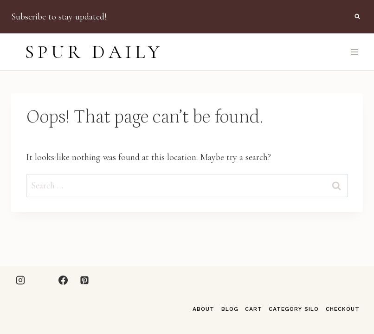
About (203, 309)
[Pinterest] (84, 280)
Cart (253, 309)
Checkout (343, 309)
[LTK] (41, 280)
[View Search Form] (357, 16)
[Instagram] (20, 280)
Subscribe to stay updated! (59, 16)
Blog (230, 309)
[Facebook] (63, 280)
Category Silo (294, 309)
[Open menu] (354, 52)
